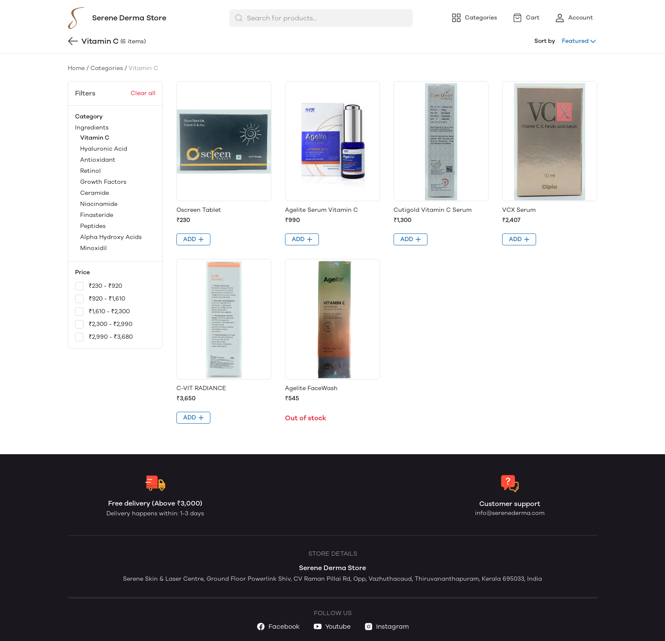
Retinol (90, 170)
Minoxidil (93, 248)
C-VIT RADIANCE (201, 388)
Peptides (93, 226)
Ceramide (94, 193)
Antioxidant (97, 159)
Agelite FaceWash (311, 388)
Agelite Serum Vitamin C (321, 210)
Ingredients (115, 188)
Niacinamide (98, 204)
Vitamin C (94, 137)
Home (76, 68)
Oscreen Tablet (198, 210)
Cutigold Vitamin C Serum (433, 210)
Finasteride (96, 215)
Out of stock (305, 418)
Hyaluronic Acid (103, 148)
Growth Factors (103, 182)
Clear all (143, 93)
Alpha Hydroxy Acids (111, 237)
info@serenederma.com (510, 513)
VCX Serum (519, 210)
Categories (106, 68)
